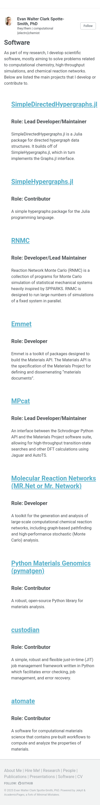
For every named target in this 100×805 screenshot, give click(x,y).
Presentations (42, 776)
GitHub (25, 783)
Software (66, 776)
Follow (88, 26)
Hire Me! (32, 770)
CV (80, 776)
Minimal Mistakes (48, 794)
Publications (15, 776)
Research (51, 770)
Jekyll (79, 790)
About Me (13, 770)
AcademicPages (14, 794)
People (69, 770)
